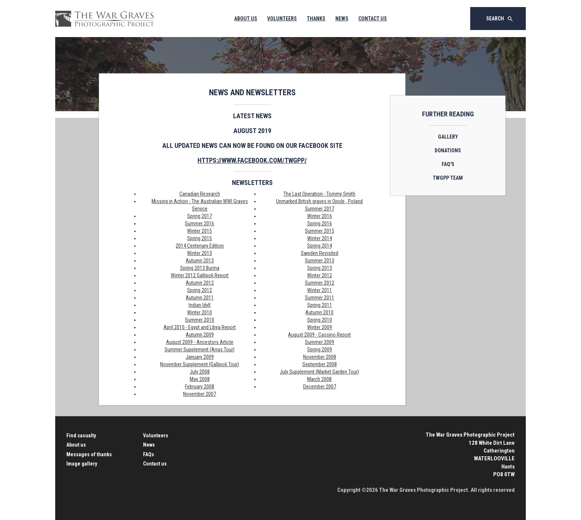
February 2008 (199, 387)
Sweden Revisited (319, 253)
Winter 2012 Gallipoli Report (200, 275)
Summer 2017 (319, 209)
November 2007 (199, 394)
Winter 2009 (319, 327)
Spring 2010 (319, 320)
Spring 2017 (199, 216)
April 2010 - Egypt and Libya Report (199, 327)
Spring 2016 (319, 223)
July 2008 (200, 372)
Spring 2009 (319, 349)
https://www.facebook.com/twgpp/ (252, 160)
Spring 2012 (199, 290)
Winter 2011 (319, 290)
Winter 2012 (319, 275)
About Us (245, 18)
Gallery (448, 137)
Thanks (316, 18)
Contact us (155, 464)
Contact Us (372, 18)
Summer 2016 (199, 223)
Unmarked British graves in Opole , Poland (319, 201)
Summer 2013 (319, 261)
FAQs (148, 454)
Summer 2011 (319, 298)
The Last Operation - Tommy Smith (319, 194)
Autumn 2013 (200, 261)
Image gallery (81, 464)
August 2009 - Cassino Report (319, 335)
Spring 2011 (319, 305)
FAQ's (448, 164)
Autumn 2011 (200, 298)
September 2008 (319, 364)
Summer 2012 (319, 283)
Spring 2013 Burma (199, 268)
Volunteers (282, 18)
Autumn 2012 (200, 283)
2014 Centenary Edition (200, 246)
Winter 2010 (199, 312)
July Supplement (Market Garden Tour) (319, 372)
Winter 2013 (199, 253)
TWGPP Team (448, 178)
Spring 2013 (319, 268)
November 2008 (319, 357)
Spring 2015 (199, 238)
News (341, 18)
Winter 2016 (319, 216)
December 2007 (319, 387)
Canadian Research (199, 194)
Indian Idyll (199, 305)
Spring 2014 (319, 246)
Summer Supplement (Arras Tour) (200, 349)
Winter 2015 (199, 231)
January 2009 (200, 357)
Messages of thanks (89, 454)
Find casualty (81, 435)
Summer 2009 (319, 342)
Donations (448, 150)
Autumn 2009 (200, 335)
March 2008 (319, 379)
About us (76, 445)
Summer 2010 (199, 320)
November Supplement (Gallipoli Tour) (199, 364)
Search (500, 19)
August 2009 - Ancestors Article (199, 342)
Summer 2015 (319, 231)
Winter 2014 (319, 238)
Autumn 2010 (319, 312)
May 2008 (200, 379)
